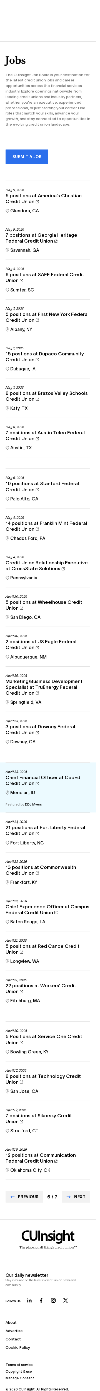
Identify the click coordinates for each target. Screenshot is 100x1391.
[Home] (48, 1240)
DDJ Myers (33, 804)
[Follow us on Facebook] (41, 1300)
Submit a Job (26, 156)
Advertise (14, 1331)
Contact (13, 1339)
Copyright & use (19, 1371)
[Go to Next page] (76, 1197)
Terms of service (19, 1365)
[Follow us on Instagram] (53, 1300)
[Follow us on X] (65, 1300)
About (11, 1322)
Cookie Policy (18, 1347)
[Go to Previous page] (24, 1197)
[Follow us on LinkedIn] (29, 1300)
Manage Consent (20, 1378)
